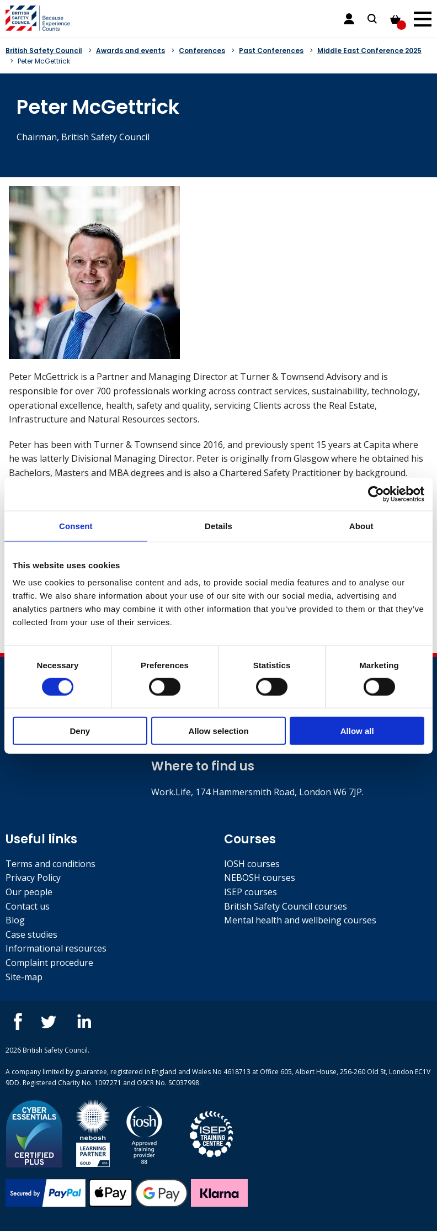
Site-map (24, 977)
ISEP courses (250, 892)
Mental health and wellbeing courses (300, 920)
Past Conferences (271, 50)
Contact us (28, 906)
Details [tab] (218, 525)
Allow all (357, 731)
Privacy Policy (33, 877)
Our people (29, 892)
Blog (15, 920)
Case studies (31, 934)
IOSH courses (252, 864)
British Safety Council (44, 50)
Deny (80, 731)
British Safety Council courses (285, 906)
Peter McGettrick (44, 61)
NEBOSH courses (259, 877)
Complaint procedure (49, 963)
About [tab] (361, 525)
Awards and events (130, 50)
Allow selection (218, 731)
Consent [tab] (76, 525)
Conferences (202, 50)
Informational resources (56, 948)
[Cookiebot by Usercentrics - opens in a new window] (376, 493)
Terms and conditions (50, 864)
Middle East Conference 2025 (369, 50)
